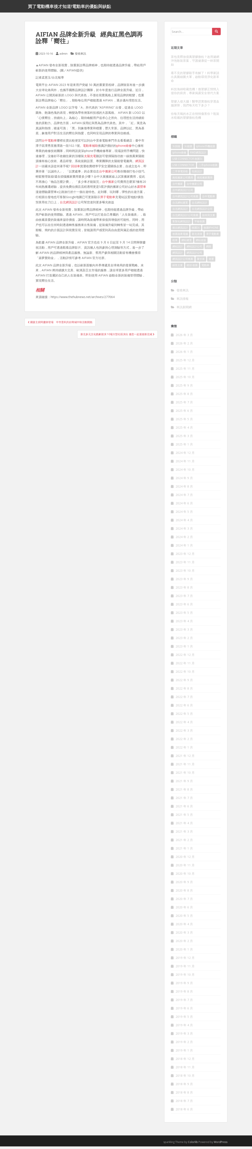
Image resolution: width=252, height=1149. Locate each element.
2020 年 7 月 (184, 901)
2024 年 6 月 (184, 506)
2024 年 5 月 (184, 514)
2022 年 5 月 (184, 716)
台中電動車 (49, 143)
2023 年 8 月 (184, 590)
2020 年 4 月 (184, 927)
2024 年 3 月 (184, 531)
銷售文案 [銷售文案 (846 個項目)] (177, 268)
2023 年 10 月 (185, 573)
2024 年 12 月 (185, 455)
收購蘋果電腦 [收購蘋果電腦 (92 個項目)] (180, 236)
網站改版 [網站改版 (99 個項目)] (201, 243)
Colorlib (193, 1144)
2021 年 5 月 (184, 817)
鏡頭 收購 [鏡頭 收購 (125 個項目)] (192, 268)
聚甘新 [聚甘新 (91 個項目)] (201, 261)
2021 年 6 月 (184, 809)
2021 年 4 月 (184, 826)
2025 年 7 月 (184, 405)
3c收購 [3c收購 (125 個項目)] (188, 149)
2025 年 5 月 (184, 422)
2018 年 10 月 (185, 1078)
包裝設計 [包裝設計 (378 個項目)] (197, 174)
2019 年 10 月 (185, 977)
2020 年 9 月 (184, 884)
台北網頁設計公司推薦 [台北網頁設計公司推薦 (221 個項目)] (185, 217)
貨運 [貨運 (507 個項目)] (211, 261)
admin (63, 56)
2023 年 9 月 (184, 581)
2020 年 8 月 (184, 893)
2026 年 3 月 (184, 337)
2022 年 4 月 (184, 725)
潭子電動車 (107, 199)
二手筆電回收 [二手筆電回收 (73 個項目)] (180, 174)
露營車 (141, 189)
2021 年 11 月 (185, 767)
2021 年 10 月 (185, 775)
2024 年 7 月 (184, 497)
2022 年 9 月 (184, 682)
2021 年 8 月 (184, 792)
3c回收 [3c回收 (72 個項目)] (176, 149)
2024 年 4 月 (184, 523)
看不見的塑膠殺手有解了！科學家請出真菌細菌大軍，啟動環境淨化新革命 (195, 79)
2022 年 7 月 (184, 699)
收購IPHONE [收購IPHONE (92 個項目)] (211, 230)
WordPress (220, 1144)
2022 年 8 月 (184, 691)
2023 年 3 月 (184, 632)
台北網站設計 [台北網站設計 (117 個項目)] (199, 205)
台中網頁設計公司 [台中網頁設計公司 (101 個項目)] (182, 192)
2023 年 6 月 (184, 607)
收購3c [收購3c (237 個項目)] (196, 230)
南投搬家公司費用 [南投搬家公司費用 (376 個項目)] (182, 180)
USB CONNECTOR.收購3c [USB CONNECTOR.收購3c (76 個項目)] (187, 161)
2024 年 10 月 (185, 472)
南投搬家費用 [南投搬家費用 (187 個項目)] (205, 180)
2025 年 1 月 (184, 447)
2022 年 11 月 (185, 666)
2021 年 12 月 (185, 758)
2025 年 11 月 (185, 371)
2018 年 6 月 (184, 1112)
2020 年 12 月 (185, 859)
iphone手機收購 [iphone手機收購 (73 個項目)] (205, 149)
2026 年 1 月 (184, 354)
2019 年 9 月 (184, 985)
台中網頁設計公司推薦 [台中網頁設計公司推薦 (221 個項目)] (185, 199)
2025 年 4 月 (184, 430)
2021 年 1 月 (184, 851)
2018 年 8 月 (184, 1095)
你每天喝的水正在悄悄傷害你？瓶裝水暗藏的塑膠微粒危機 (195, 118)
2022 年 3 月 (184, 733)
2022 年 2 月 (184, 741)
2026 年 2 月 (184, 346)
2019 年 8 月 (184, 994)
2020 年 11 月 (185, 868)
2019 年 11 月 (185, 969)
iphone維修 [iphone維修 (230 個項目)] (179, 155)
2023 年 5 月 (184, 615)
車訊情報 (182, 301)
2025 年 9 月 (184, 388)
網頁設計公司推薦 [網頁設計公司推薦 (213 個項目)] (182, 261)
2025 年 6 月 (184, 413)
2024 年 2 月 (184, 539)
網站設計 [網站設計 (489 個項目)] (177, 249)
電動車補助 (90, 148)
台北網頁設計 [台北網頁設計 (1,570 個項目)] (180, 211)
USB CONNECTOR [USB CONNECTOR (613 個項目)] (183, 167)
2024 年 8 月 (184, 489)
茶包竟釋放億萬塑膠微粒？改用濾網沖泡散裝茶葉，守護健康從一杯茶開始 (195, 63)
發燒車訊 (80, 56)
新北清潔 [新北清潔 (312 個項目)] (197, 236)
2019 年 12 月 (185, 960)
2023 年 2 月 (184, 640)
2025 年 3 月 (184, 438)
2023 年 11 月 (185, 565)
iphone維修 (124, 148)
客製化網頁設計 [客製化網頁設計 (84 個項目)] (181, 224)
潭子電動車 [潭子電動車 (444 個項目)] (212, 236)
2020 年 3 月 (184, 935)
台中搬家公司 (108, 174)
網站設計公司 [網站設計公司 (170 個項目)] (194, 249)
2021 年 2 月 (184, 842)
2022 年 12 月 (185, 657)
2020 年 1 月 (184, 952)
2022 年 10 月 (185, 674)
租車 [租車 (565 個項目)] (175, 243)
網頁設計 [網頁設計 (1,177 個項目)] (177, 255)
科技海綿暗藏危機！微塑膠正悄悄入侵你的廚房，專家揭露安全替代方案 (195, 93)
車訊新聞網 (184, 309)
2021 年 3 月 (184, 834)
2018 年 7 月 (184, 1103)
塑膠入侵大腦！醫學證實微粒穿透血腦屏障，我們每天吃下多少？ (195, 106)
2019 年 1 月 (184, 1053)
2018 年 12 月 (185, 1061)
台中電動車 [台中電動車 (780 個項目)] (208, 199)
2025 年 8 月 (184, 396)
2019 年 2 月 (184, 1044)
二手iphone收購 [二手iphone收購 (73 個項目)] (207, 167)
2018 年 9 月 (184, 1086)
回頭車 (75, 169)
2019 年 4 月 (184, 1028)
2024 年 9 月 (184, 480)
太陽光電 (90, 158)
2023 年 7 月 (184, 598)
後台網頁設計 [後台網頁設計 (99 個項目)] (180, 230)
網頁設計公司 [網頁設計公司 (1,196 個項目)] (194, 255)
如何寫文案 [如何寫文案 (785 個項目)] (208, 217)
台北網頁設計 (69, 204)
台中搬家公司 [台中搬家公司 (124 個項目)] (194, 186)
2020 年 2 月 (184, 943)
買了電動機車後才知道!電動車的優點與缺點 (69, 7)
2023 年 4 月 (184, 624)
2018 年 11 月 (185, 1070)
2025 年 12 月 (185, 363)
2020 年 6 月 (184, 910)
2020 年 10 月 (185, 876)
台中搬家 (108, 184)
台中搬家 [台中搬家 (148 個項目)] (177, 186)
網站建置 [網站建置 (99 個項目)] (186, 243)
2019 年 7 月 (184, 1002)
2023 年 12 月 (185, 556)
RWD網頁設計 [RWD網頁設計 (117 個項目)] (198, 155)
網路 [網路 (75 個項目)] (208, 249)
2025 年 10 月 (185, 379)
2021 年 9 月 (184, 783)
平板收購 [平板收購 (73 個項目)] (199, 224)
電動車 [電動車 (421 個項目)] (205, 268)
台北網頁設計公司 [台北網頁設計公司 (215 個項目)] (202, 211)
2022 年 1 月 (184, 750)
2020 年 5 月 (184, 918)
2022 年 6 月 (184, 708)
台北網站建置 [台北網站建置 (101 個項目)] (180, 205)
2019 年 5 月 (184, 1019)
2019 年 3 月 (184, 1036)
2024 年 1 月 (184, 548)
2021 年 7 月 (184, 800)
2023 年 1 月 (184, 649)
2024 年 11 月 (185, 464)
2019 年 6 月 (184, 1011)
